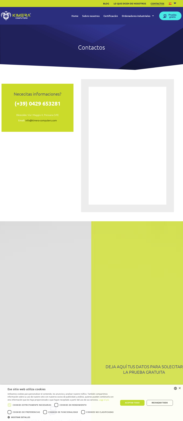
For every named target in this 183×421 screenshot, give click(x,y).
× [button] (179, 388)
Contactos (157, 3)
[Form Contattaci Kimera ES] (127, 145)
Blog (106, 3)
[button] (62, 417)
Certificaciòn (110, 15)
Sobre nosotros (91, 15)
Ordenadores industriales (138, 16)
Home (75, 15)
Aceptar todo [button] (132, 402)
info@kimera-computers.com (41, 120)
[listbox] (175, 388)
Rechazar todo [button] (160, 402)
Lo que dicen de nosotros (130, 3)
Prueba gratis (172, 15)
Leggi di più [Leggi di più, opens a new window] (104, 400)
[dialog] (91, 403)
